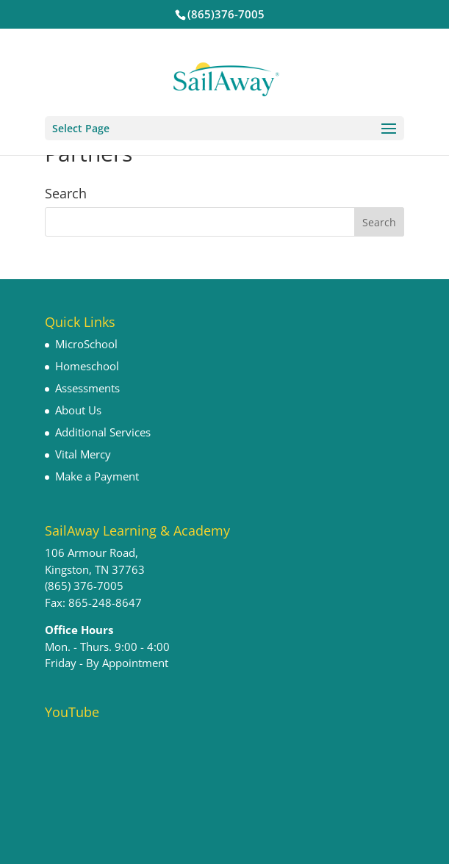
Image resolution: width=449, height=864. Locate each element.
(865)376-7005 (226, 14)
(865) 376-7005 (84, 585)
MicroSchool (86, 343)
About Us (78, 410)
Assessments (87, 388)
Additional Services (103, 432)
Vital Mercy (83, 454)
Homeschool (87, 366)
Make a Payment (97, 476)
